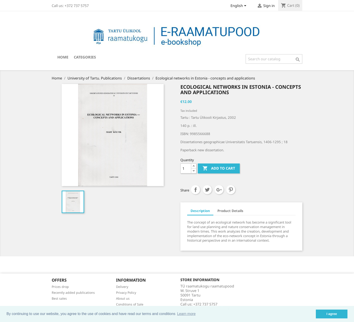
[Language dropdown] (239, 6)
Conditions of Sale (129, 304)
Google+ (219, 189)
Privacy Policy (126, 292)
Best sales (59, 298)
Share (195, 189)
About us (123, 298)
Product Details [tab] (230, 210)
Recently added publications (73, 292)
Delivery (122, 287)
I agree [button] (331, 314)
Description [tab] (200, 210)
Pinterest (230, 189)
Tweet (207, 189)
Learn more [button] (186, 314)
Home (62, 57)
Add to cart (219, 168)
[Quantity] (185, 168)
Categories (85, 57)
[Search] (274, 59)
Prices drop (60, 287)
